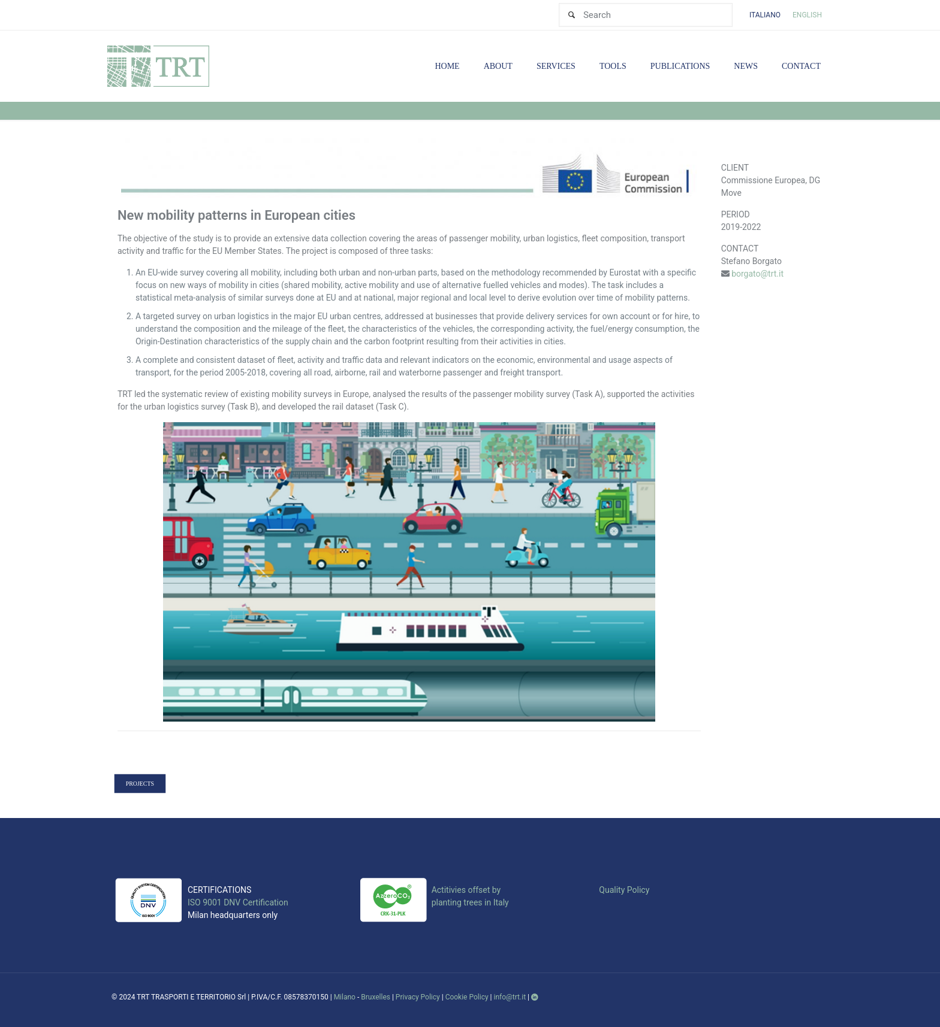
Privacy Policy (418, 997)
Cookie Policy (467, 997)
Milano (344, 997)
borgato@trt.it (757, 273)
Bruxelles (375, 997)
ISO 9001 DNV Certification (238, 902)
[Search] (646, 15)
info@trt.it (510, 997)
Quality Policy (624, 890)
